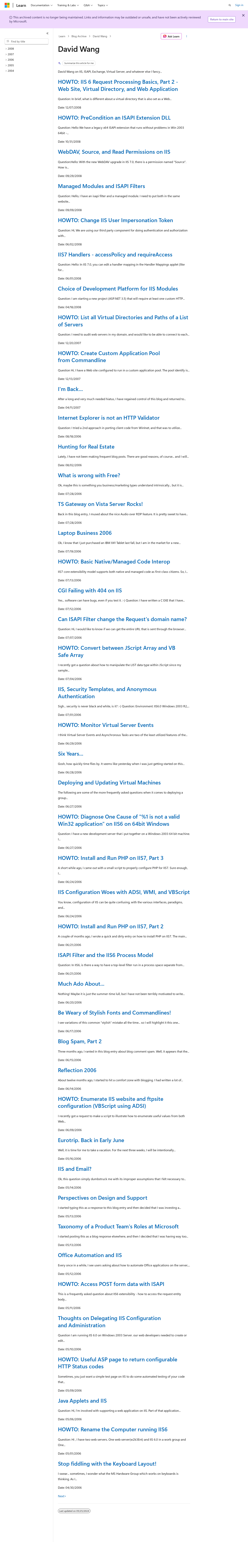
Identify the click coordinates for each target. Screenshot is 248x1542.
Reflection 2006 (77, 1069)
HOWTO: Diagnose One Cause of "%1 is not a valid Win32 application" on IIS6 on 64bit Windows (119, 820)
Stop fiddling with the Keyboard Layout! (107, 1463)
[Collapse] (47, 33)
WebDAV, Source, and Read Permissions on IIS (114, 151)
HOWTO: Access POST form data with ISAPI (111, 1283)
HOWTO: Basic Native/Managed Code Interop (114, 561)
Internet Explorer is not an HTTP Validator (109, 417)
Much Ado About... (81, 983)
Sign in (239, 5)
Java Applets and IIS (82, 1400)
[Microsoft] (7, 5)
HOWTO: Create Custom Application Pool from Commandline (109, 356)
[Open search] (230, 5)
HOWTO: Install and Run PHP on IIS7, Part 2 (111, 926)
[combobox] (26, 41)
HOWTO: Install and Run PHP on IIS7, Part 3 (111, 857)
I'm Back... (70, 388)
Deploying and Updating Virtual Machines (109, 782)
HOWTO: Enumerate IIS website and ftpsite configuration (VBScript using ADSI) (110, 1102)
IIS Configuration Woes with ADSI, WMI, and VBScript (124, 891)
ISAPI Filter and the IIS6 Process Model (105, 954)
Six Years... (70, 753)
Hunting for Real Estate (86, 446)
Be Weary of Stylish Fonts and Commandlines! (114, 1012)
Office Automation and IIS (90, 1254)
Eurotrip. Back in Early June (91, 1139)
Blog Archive (78, 36)
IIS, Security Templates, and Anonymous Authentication (107, 692)
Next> (62, 1496)
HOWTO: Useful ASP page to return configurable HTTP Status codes (117, 1363)
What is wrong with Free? (89, 475)
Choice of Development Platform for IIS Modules (118, 288)
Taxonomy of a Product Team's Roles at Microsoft (118, 1226)
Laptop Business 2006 (85, 532)
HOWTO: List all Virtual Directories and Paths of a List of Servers (123, 320)
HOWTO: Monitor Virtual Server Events (106, 724)
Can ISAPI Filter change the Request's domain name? (122, 618)
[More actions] (186, 36)
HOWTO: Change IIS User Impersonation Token (115, 219)
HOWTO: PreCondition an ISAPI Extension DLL (114, 117)
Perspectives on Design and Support (102, 1197)
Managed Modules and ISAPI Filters (101, 185)
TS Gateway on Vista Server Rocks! (100, 503)
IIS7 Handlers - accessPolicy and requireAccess (115, 254)
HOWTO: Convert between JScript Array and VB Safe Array (116, 651)
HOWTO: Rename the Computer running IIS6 (113, 1429)
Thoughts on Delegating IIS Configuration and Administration (109, 1321)
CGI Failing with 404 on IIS (90, 590)
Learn (62, 36)
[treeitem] (28, 49)
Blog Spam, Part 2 (80, 1041)
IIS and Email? (74, 1168)
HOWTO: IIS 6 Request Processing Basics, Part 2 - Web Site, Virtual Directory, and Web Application (118, 85)
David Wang (100, 36)
